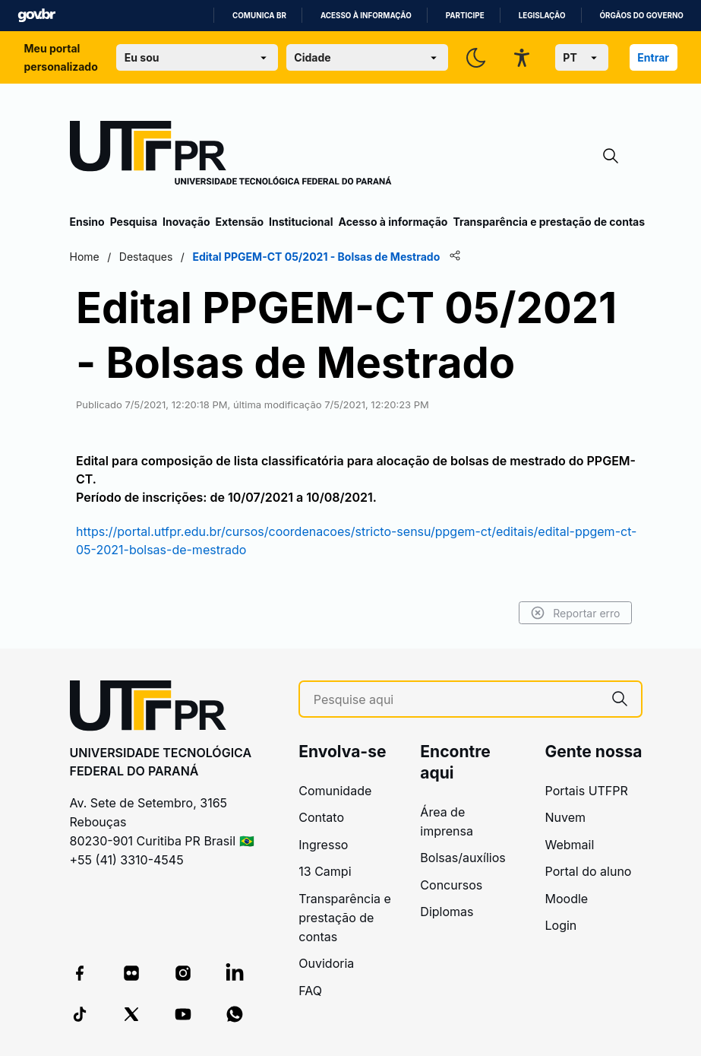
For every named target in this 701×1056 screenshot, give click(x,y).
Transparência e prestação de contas (549, 221)
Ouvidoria (326, 963)
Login (561, 925)
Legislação (542, 15)
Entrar (653, 57)
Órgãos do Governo (642, 15)
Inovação (186, 221)
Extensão (240, 221)
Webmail (570, 844)
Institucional (301, 221)
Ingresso (323, 844)
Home (84, 256)
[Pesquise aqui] (456, 700)
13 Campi (324, 871)
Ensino (87, 221)
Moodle (567, 898)
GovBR (36, 15)
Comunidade (334, 790)
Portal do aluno (588, 871)
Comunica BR (259, 15)
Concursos (451, 885)
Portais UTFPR (586, 790)
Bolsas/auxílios (462, 857)
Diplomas (446, 911)
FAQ (310, 990)
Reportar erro (575, 612)
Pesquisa (133, 221)
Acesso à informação (366, 15)
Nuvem (565, 817)
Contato (321, 817)
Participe (465, 15)
